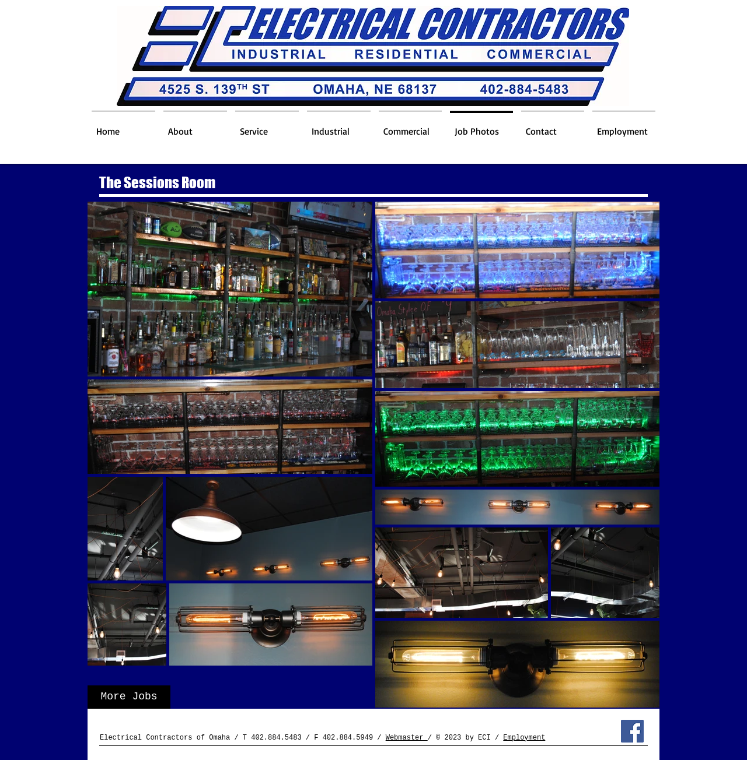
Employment (524, 738)
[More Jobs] (129, 697)
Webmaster (407, 738)
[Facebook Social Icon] (632, 731)
